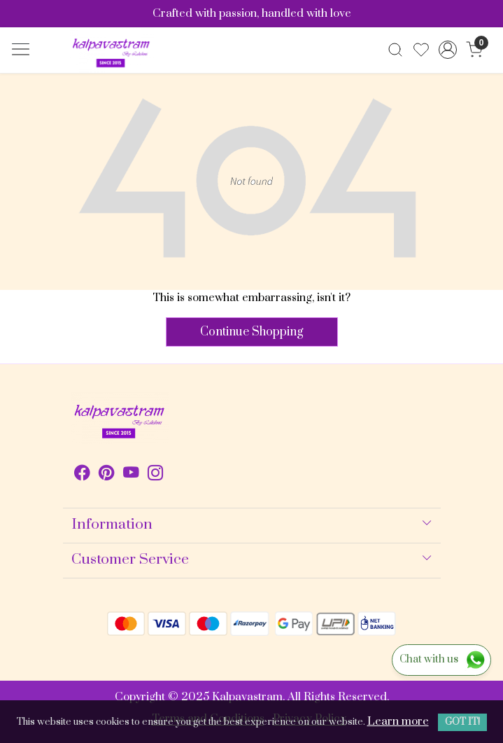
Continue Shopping (252, 332)
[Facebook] (82, 475)
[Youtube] (131, 475)
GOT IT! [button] (462, 722)
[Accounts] (448, 50)
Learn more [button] (398, 721)
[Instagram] (156, 475)
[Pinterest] (107, 475)
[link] (396, 49)
